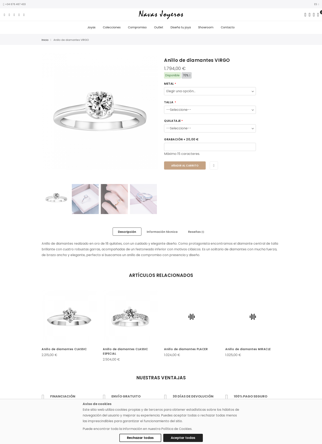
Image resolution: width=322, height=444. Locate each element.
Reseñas (196, 232)
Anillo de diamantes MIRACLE (248, 349)
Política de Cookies (176, 428)
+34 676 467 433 (14, 4)
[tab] (127, 232)
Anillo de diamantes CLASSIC (64, 349)
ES (316, 4)
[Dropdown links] (310, 14)
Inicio (45, 40)
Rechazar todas (140, 437)
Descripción (127, 232)
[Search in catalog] (305, 14)
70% (186, 75)
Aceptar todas (183, 437)
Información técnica (162, 232)
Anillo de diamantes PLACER (186, 349)
